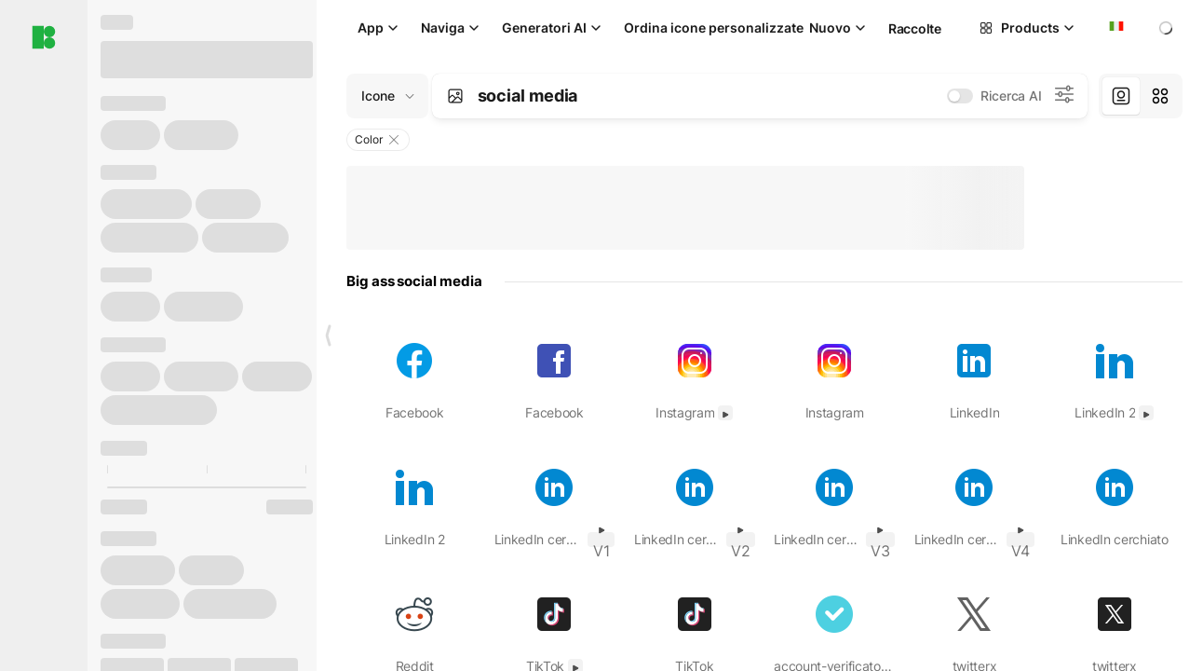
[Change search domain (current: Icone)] (387, 96)
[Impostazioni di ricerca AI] (1064, 96)
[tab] (1121, 96)
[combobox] (1114, 28)
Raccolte (914, 28)
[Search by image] (455, 96)
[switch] (960, 96)
